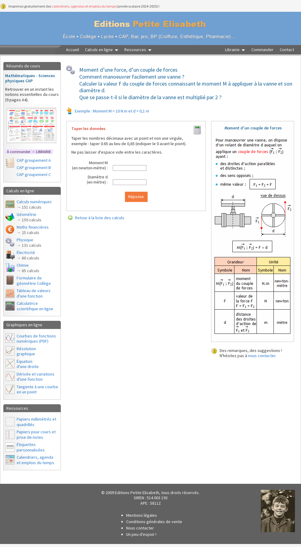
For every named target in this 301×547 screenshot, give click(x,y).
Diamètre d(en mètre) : (97, 179)
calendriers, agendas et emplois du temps (84, 6)
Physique (29, 242)
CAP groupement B (34, 167)
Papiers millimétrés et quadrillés (36, 421)
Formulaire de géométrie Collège (34, 280)
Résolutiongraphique (26, 351)
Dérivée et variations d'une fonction (35, 376)
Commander (262, 49)
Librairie (232, 49)
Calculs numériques (34, 204)
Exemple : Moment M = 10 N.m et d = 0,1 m (112, 111)
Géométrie (29, 217)
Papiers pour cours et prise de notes (36, 434)
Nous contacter (140, 528)
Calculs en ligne (99, 49)
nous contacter (261, 355)
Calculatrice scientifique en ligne (35, 306)
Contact (287, 49)
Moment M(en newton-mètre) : (90, 165)
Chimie (28, 267)
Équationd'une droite (28, 364)
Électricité (28, 255)
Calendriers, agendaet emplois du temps (35, 459)
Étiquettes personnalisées (31, 447)
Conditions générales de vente (154, 521)
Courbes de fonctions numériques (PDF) (36, 338)
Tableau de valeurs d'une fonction (34, 293)
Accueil (72, 49)
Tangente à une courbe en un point (37, 389)
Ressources (135, 49)
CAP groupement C (34, 174)
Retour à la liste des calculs (99, 217)
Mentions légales (141, 515)
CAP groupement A (34, 160)
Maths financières (33, 229)
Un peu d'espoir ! (141, 534)
